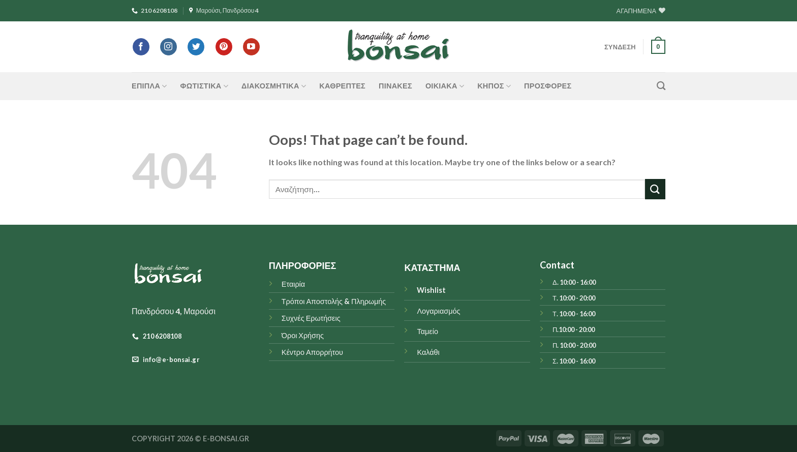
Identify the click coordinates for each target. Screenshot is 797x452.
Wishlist (431, 290)
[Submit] (655, 189)
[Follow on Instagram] (168, 46)
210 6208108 (154, 10)
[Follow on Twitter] (196, 46)
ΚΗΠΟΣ (494, 86)
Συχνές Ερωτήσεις (311, 318)
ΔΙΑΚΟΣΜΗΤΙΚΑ (273, 86)
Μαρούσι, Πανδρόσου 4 (224, 10)
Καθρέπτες (342, 85)
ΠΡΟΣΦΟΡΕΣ (547, 85)
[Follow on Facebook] (141, 46)
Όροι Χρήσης (303, 335)
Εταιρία (293, 284)
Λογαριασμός (438, 311)
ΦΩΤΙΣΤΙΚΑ (204, 86)
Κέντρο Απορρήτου (312, 352)
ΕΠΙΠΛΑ (149, 86)
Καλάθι (428, 352)
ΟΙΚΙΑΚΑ (444, 86)
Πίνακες (395, 85)
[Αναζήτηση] (661, 86)
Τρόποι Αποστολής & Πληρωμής (334, 301)
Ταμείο (427, 331)
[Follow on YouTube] (251, 46)
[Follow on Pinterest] (224, 46)
